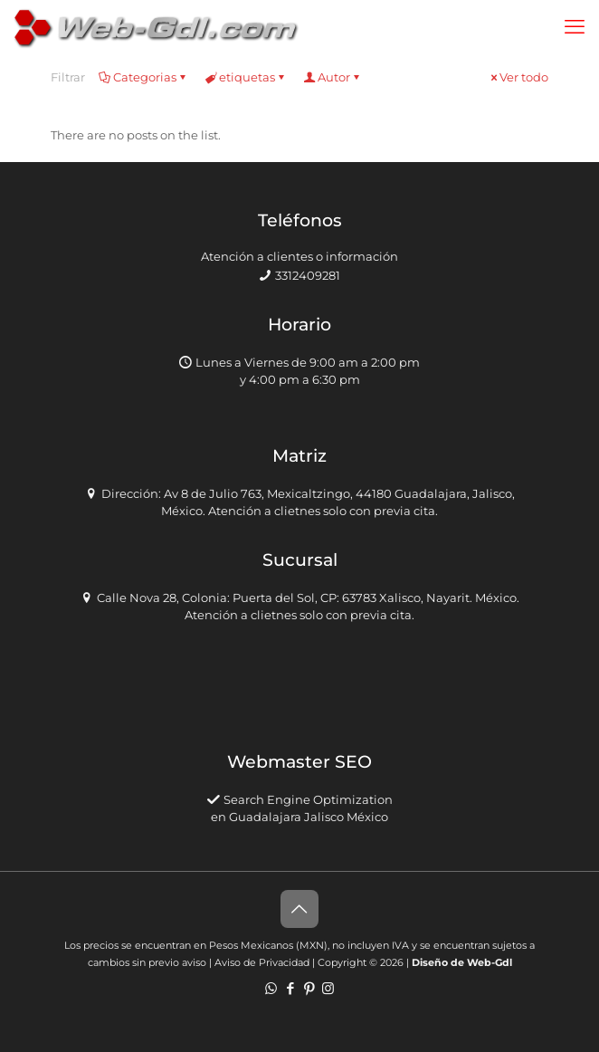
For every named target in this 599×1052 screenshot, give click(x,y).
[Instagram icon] (328, 988)
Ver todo (518, 77)
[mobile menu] (574, 27)
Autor (332, 77)
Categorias (143, 77)
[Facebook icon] (290, 988)
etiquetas (245, 77)
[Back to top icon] (299, 909)
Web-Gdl (489, 962)
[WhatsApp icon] (271, 988)
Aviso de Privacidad (261, 962)
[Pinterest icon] (309, 988)
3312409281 (307, 275)
